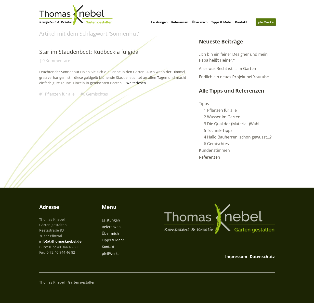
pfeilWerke (266, 22)
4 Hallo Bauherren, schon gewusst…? (238, 137)
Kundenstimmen (214, 150)
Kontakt (241, 22)
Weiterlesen (136, 83)
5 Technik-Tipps (218, 130)
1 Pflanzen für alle (58, 94)
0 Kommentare (56, 60)
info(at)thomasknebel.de (60, 241)
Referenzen (179, 22)
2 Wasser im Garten (222, 117)
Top (269, 282)
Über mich (200, 22)
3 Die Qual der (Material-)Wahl (231, 123)
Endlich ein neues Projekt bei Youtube (234, 77)
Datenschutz (262, 256)
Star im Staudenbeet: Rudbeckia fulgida (88, 51)
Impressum (236, 256)
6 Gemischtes (95, 94)
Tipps (204, 103)
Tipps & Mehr (221, 22)
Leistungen (159, 22)
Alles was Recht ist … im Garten (227, 68)
